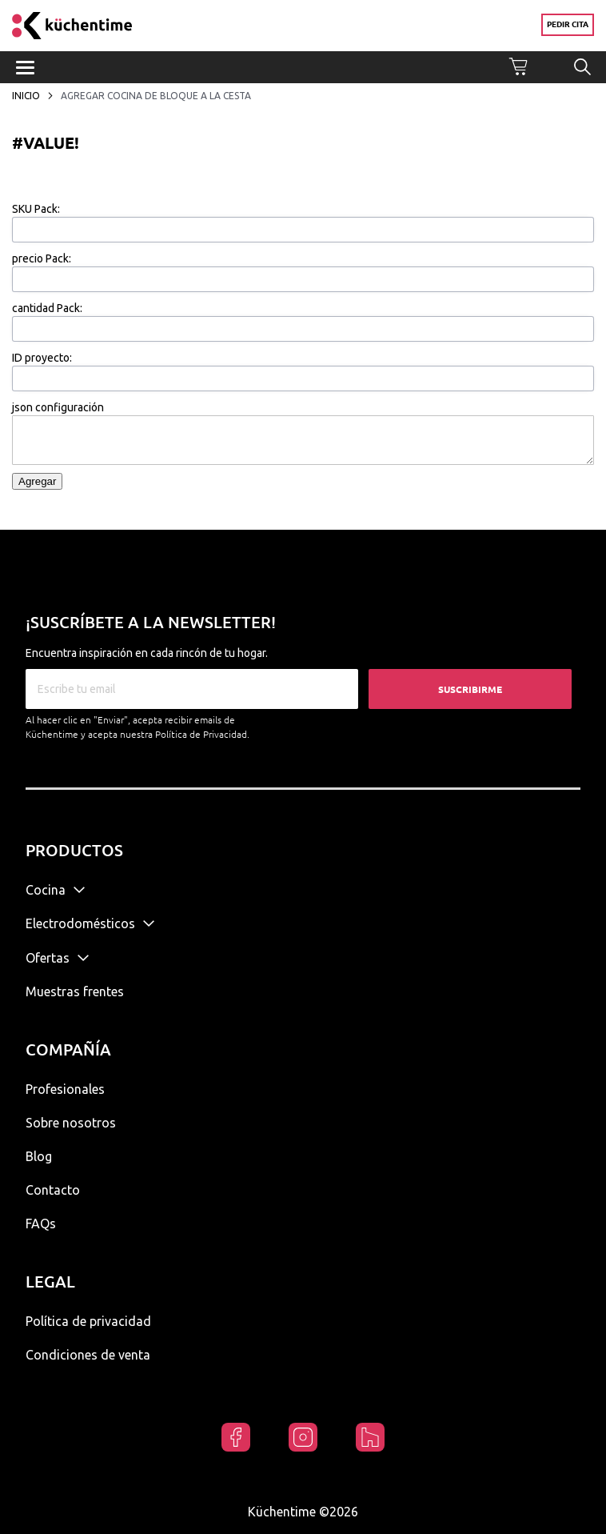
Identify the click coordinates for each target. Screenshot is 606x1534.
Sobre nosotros (71, 1122)
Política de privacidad (88, 1321)
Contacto (53, 1190)
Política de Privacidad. (202, 734)
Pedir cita (567, 24)
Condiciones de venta (88, 1355)
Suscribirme (470, 689)
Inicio (27, 95)
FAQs (41, 1223)
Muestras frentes (75, 991)
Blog (39, 1156)
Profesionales (65, 1089)
